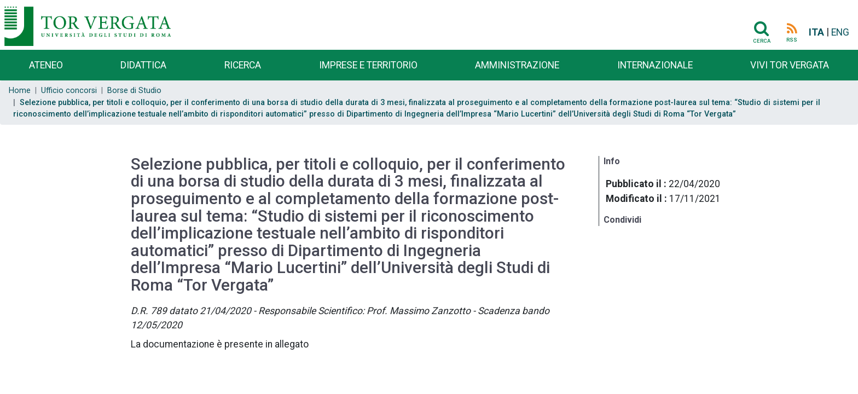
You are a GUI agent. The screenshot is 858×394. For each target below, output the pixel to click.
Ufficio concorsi (69, 90)
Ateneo (46, 65)
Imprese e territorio (368, 65)
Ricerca (242, 65)
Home (20, 90)
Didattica (143, 65)
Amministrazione (517, 65)
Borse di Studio (134, 90)
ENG (840, 32)
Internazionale (655, 65)
